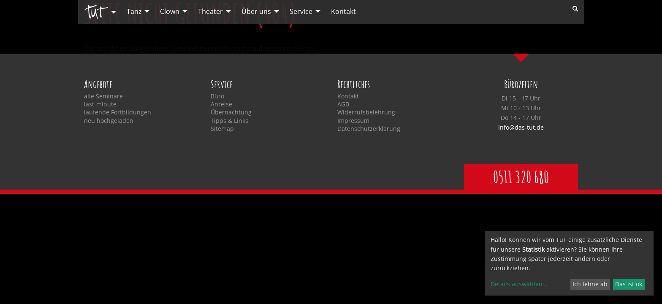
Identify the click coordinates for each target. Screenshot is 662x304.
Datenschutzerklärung (368, 129)
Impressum (353, 121)
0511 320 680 (521, 177)
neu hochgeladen (108, 121)
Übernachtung (231, 112)
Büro (217, 96)
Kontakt (343, 11)
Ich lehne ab (590, 284)
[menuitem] (98, 12)
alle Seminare (103, 96)
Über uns (256, 11)
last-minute (100, 104)
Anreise (221, 104)
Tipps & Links (229, 121)
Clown (169, 11)
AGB (343, 104)
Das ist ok (628, 284)
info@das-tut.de (521, 127)
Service (301, 11)
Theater (210, 11)
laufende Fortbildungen (117, 112)
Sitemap (222, 129)
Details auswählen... (519, 284)
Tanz (134, 11)
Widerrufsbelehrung (366, 112)
